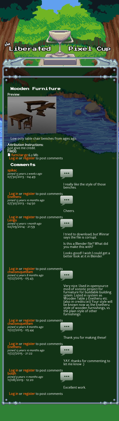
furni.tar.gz (19, 155)
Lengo (12, 220)
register (29, 158)
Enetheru (14, 197)
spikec (12, 170)
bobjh (11, 373)
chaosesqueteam (20, 272)
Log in (13, 158)
